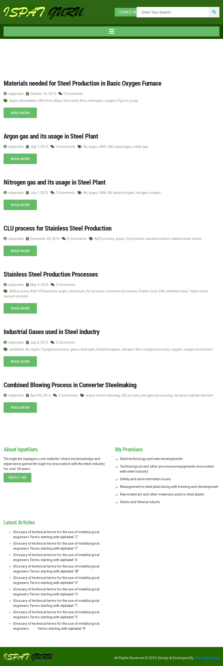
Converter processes (121, 291)
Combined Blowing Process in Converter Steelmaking (68, 384)
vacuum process (16, 296)
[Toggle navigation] (111, 31)
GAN (102, 192)
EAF (162, 291)
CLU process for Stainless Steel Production (56, 228)
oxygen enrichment (198, 349)
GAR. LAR (106, 146)
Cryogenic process (55, 349)
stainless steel (177, 291)
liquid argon (123, 146)
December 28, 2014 (42, 238)
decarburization (158, 238)
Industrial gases (108, 349)
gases (74, 349)
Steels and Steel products (140, 501)
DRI (41, 101)
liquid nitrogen (123, 192)
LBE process (130, 394)
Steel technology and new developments (151, 458)
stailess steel (181, 238)
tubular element (201, 394)
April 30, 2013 (38, 394)
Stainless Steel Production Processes (49, 274)
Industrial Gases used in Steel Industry (50, 331)
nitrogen (142, 192)
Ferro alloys (53, 101)
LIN (109, 192)
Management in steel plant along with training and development (169, 486)
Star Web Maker (206, 657)
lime (83, 101)
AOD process (104, 238)
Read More (20, 112)
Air (85, 146)
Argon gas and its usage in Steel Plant (49, 136)
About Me (17, 477)
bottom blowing (108, 394)
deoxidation (28, 101)
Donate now (129, 12)
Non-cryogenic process (152, 349)
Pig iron (122, 101)
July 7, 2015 (37, 146)
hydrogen (88, 349)
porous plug (164, 394)
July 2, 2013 (37, 342)
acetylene (16, 349)
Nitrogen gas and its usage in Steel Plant (53, 182)
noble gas (141, 146)
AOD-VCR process (43, 291)
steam (197, 238)
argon (13, 101)
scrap (134, 101)
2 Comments (62, 342)
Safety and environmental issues (145, 478)
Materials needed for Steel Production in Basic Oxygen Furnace (80, 83)
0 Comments (70, 94)
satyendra (14, 94)
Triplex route (198, 291)
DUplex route (148, 291)
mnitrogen (95, 101)
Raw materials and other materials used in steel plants (162, 494)
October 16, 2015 (41, 94)
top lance (181, 394)
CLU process (135, 238)
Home (12, 49)
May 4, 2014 (37, 284)
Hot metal (71, 101)
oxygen (110, 101)
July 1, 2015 (37, 192)
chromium (76, 291)
